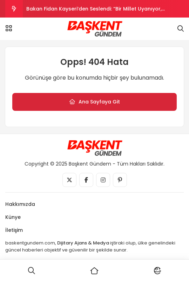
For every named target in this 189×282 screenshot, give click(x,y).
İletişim (14, 230)
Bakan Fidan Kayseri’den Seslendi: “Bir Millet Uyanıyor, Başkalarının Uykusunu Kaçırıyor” (94, 11)
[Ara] (31, 271)
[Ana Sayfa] (94, 271)
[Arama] (180, 29)
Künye (13, 217)
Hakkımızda (20, 204)
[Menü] (8, 28)
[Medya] (69, 180)
